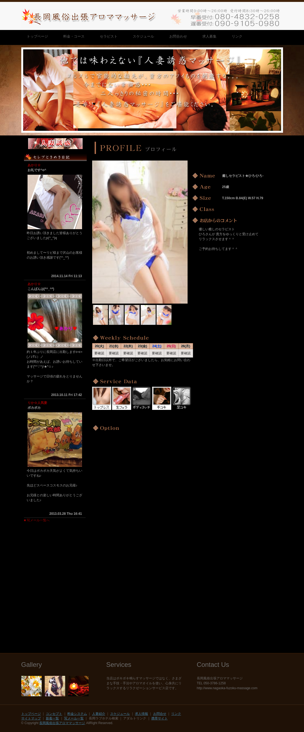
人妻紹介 (98, 714)
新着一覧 (52, 718)
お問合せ (159, 714)
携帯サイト (159, 718)
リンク (176, 714)
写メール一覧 (74, 718)
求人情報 (141, 714)
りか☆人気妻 (37, 403)
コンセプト (54, 714)
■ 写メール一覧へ (37, 520)
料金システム (77, 714)
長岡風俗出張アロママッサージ (62, 723)
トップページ (31, 714)
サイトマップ (31, 718)
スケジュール (120, 714)
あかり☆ (34, 165)
